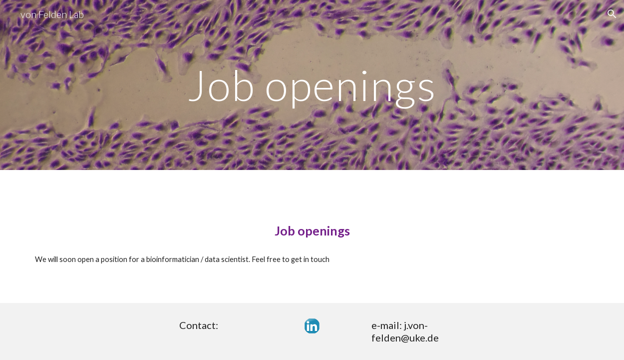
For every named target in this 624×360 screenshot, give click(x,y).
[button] (612, 14)
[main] (312, 85)
